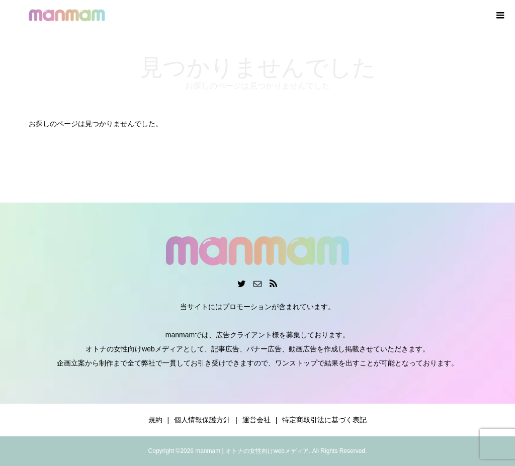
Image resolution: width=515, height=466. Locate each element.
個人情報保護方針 (202, 420)
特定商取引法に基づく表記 (324, 420)
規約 (155, 420)
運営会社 (256, 420)
